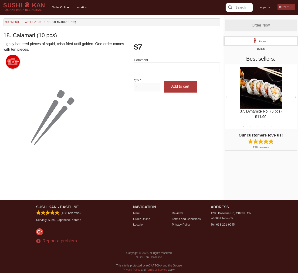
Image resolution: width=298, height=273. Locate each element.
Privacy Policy (181, 224)
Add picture (13, 62)
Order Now (261, 25)
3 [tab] (257, 126)
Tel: (223, 224)
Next (294, 96)
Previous (227, 96)
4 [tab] (264, 126)
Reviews (177, 213)
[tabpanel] (261, 97)
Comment (177, 66)
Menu (137, 213)
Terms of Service (156, 269)
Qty (147, 84)
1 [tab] (243, 126)
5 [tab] (271, 126)
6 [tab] (278, 126)
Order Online (60, 7)
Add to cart (180, 86)
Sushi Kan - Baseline (57, 207)
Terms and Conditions (186, 219)
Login (262, 7)
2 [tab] (250, 126)
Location (81, 7)
